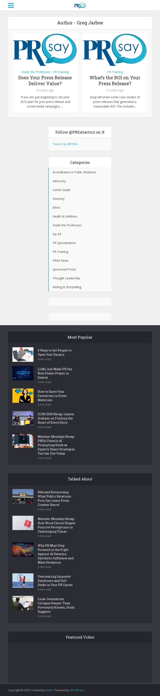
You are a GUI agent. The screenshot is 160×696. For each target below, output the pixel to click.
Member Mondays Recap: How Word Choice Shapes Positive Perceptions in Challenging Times (56, 525)
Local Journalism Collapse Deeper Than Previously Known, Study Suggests (56, 605)
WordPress (77, 690)
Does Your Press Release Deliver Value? (45, 80)
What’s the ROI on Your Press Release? (114, 80)
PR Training (61, 72)
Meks (49, 690)
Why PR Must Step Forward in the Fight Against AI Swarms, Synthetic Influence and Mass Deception (56, 554)
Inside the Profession (35, 72)
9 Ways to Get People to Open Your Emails (55, 352)
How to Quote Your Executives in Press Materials (52, 396)
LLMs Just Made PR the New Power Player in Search (55, 373)
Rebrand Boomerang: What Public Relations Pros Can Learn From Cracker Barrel (54, 498)
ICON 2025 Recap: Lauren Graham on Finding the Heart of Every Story (56, 418)
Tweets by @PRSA (65, 144)
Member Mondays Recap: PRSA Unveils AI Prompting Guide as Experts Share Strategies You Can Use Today (56, 445)
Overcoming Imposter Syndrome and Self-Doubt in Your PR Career (55, 580)
